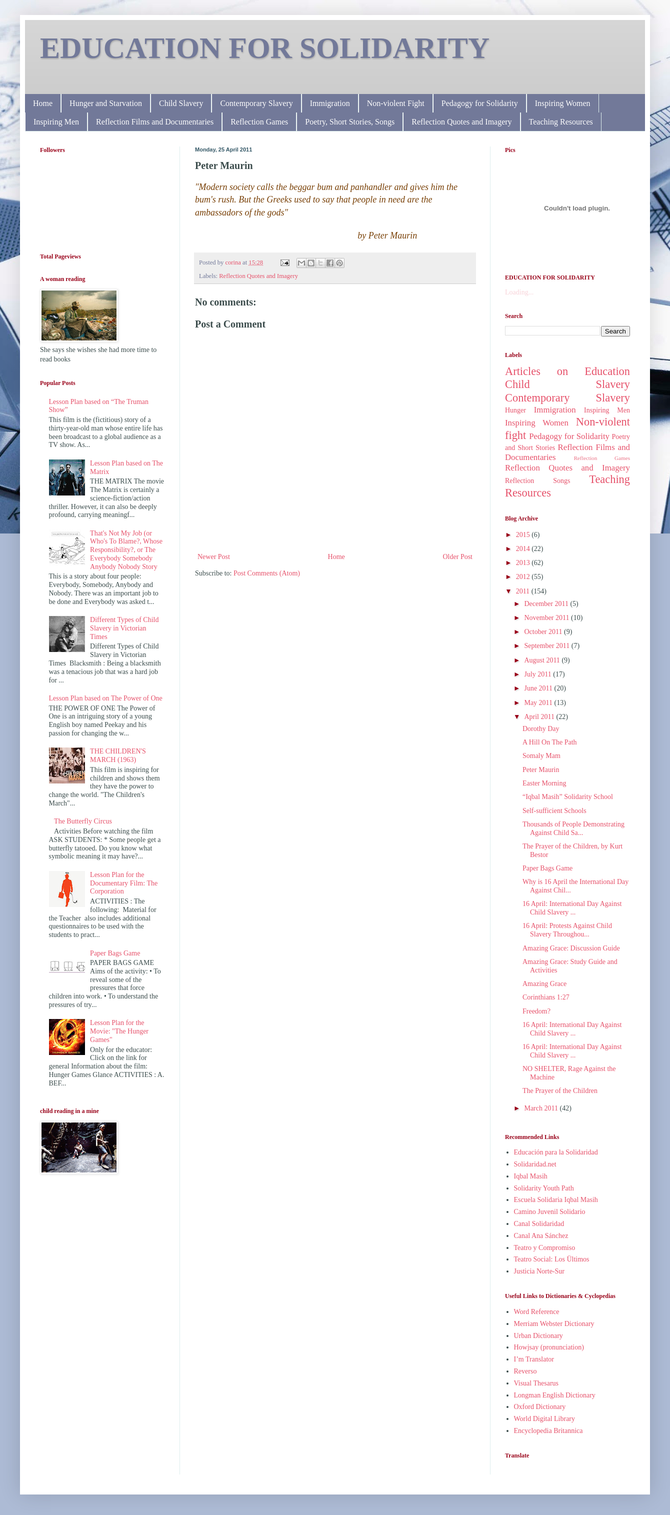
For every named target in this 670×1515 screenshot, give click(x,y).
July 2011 (538, 674)
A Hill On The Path (549, 742)
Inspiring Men (56, 122)
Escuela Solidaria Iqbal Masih (556, 1200)
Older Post (458, 556)
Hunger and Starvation (106, 103)
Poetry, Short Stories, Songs (349, 122)
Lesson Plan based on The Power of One (105, 698)
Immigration (330, 103)
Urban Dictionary (538, 1336)
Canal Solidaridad (539, 1224)
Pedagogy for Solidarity (480, 103)
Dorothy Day (541, 728)
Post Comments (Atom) (267, 573)
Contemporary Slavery (256, 103)
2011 (524, 591)
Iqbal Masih (531, 1176)
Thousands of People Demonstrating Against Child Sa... (573, 828)
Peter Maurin (540, 770)
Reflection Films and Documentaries (155, 122)
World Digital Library (545, 1418)
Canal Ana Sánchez (541, 1236)
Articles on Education (567, 371)
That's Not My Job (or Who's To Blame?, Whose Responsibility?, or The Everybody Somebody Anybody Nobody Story (126, 550)
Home (42, 103)
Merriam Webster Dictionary (554, 1324)
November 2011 (547, 618)
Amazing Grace (544, 984)
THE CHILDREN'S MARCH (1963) (118, 756)
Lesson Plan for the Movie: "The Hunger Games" (119, 1031)
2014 (524, 548)
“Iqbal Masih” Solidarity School (567, 796)
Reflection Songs (537, 480)
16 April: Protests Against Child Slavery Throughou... (567, 930)
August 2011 (543, 660)
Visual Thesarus (536, 1383)
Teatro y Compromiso (545, 1248)
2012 (524, 576)
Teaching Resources (561, 122)
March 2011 (542, 1108)
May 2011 (539, 702)
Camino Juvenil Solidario (550, 1212)
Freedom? (536, 1011)
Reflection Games (259, 122)
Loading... (519, 292)
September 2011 (547, 646)
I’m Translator (534, 1359)
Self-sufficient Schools (554, 810)
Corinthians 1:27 (546, 997)
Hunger (515, 410)
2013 (524, 562)
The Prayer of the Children (560, 1090)
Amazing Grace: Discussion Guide (571, 948)
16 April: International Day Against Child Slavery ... (572, 908)
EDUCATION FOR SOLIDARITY (265, 48)
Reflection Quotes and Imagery (462, 122)
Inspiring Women (562, 103)
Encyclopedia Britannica (548, 1430)
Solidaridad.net (535, 1164)
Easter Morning (544, 783)
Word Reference (537, 1312)
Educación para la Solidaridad (556, 1152)
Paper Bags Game (115, 953)
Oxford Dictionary (540, 1406)
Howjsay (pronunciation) (549, 1347)
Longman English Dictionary (555, 1395)
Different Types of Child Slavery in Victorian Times (124, 628)
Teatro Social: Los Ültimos (552, 1259)
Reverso (525, 1371)
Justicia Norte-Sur (539, 1271)
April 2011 (540, 716)
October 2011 (544, 632)
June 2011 (539, 688)
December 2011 (547, 604)
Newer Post (214, 556)
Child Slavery (181, 103)
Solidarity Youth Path (544, 1188)
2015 (524, 534)
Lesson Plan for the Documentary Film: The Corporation (124, 883)
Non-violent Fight (395, 103)
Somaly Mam (541, 756)
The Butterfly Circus (83, 821)
